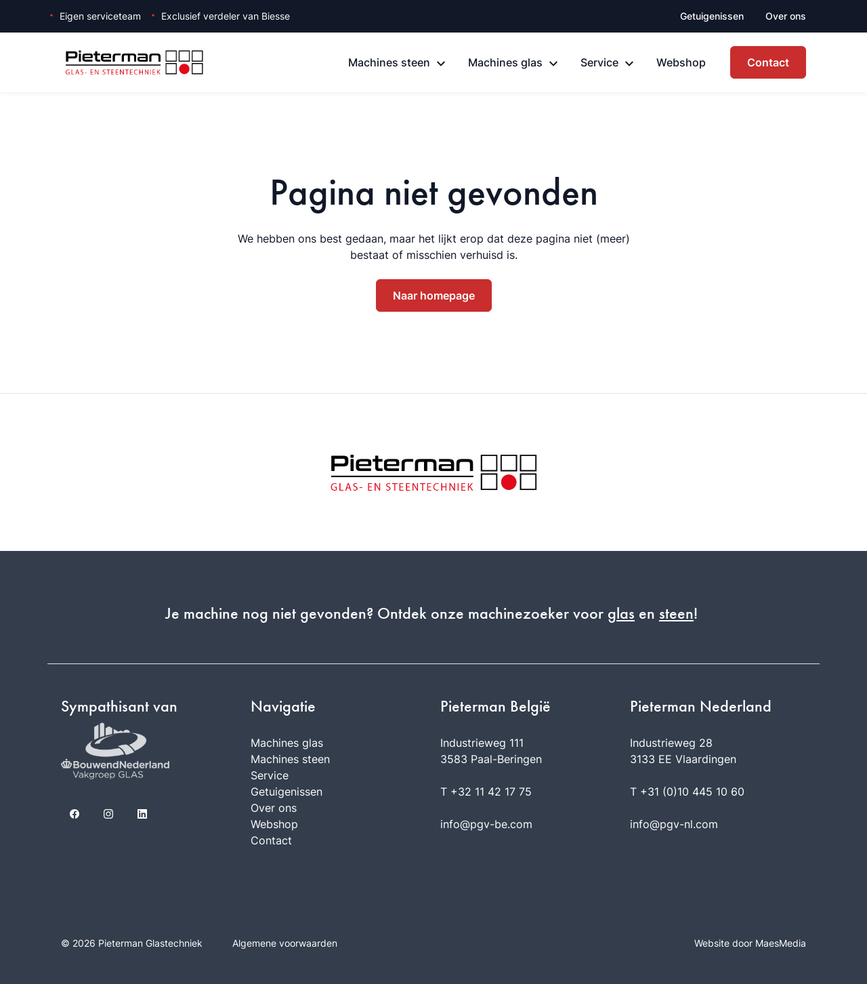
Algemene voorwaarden (284, 943)
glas (621, 613)
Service (599, 62)
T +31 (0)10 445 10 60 (687, 791)
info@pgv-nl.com (674, 824)
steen (676, 613)
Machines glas (505, 62)
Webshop (681, 62)
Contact (768, 62)
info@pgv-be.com (486, 824)
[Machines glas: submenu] (553, 64)
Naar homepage (434, 295)
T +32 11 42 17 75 (486, 791)
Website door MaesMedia (750, 943)
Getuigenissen (712, 15)
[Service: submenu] (629, 64)
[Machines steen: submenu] (441, 64)
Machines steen (389, 62)
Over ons (785, 15)
